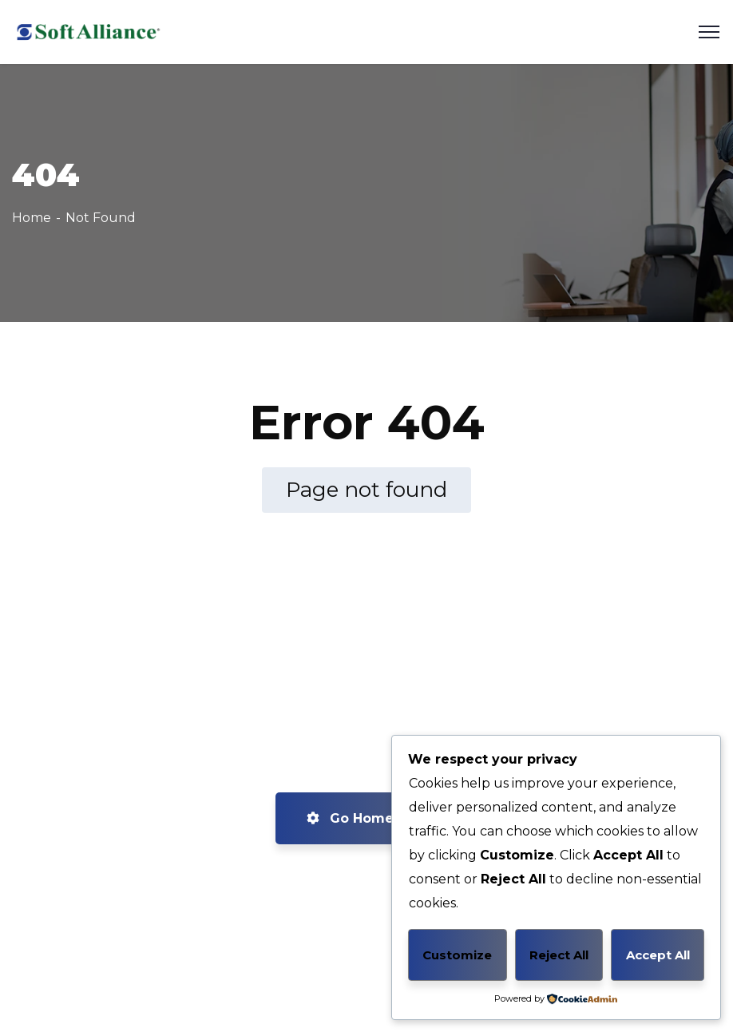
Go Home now (367, 818)
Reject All (558, 955)
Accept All (658, 955)
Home (31, 217)
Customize (457, 955)
